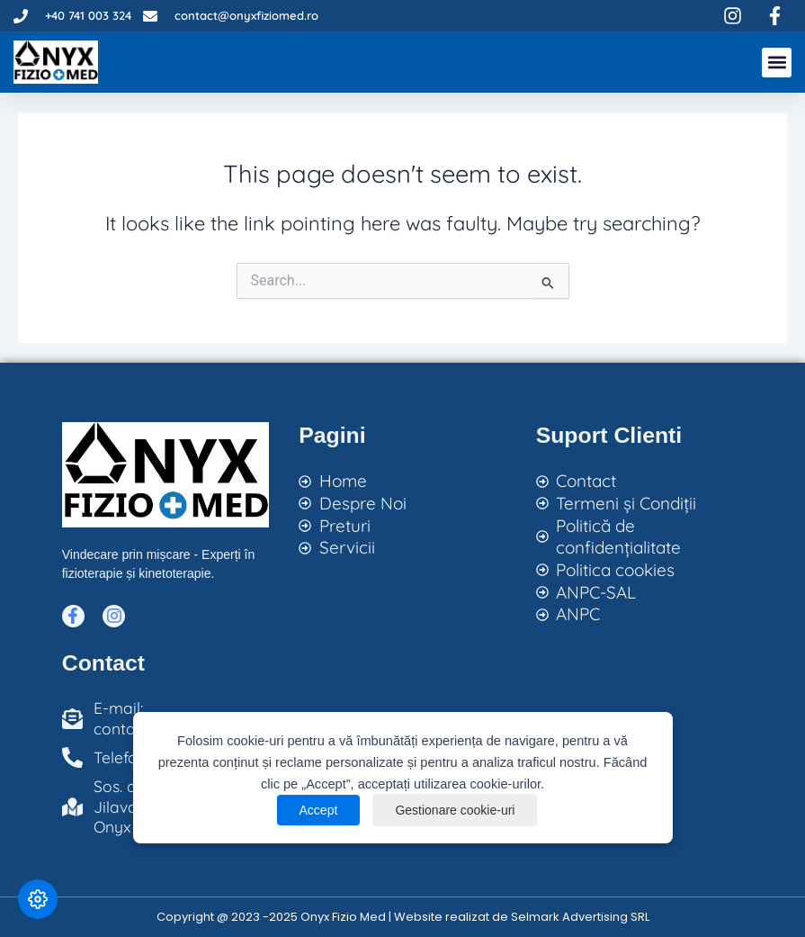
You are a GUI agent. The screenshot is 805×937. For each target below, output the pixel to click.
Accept (319, 810)
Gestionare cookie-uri (454, 810)
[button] (777, 62)
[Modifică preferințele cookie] (38, 899)
